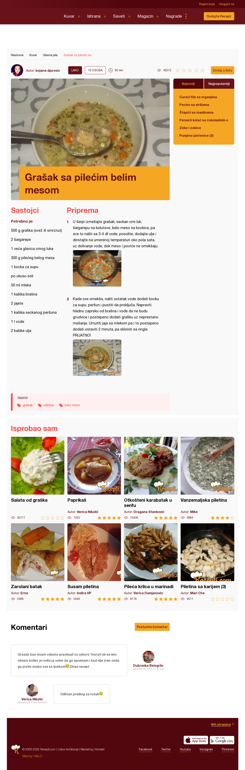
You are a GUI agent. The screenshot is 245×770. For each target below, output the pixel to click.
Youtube (185, 749)
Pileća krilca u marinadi (151, 562)
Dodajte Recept (219, 16)
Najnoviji (188, 83)
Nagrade (174, 16)
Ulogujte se (226, 4)
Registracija (207, 4)
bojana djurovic (48, 70)
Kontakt (100, 749)
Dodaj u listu (222, 70)
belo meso (72, 405)
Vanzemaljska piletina (207, 478)
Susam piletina (94, 562)
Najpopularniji (219, 83)
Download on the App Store (196, 740)
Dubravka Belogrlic (148, 665)
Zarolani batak (38, 562)
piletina (49, 405)
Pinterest (228, 749)
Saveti (119, 16)
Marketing (87, 749)
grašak (28, 405)
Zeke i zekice (190, 128)
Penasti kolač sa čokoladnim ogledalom (203, 120)
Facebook (145, 749)
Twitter (166, 749)
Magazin (145, 16)
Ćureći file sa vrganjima (198, 97)
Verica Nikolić (32, 699)
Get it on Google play (222, 740)
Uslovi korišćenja (68, 749)
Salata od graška (38, 478)
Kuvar (69, 16)
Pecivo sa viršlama (194, 105)
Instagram (206, 749)
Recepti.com (34, 14)
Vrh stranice (221, 724)
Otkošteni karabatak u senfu (151, 478)
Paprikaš (94, 478)
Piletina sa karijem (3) (207, 562)
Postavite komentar (152, 627)
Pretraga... (194, 16)
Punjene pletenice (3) (196, 135)
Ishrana (93, 16)
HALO (38, 756)
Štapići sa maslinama (196, 112)
